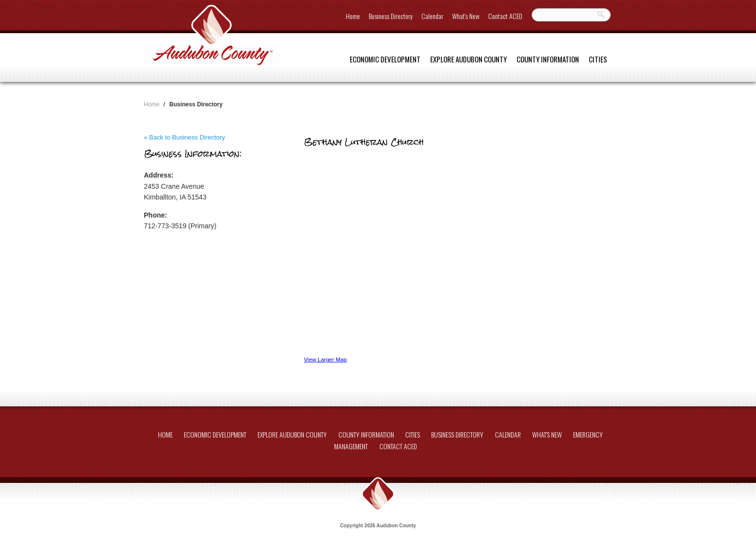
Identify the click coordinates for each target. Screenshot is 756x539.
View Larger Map (325, 359)
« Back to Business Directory (184, 137)
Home (353, 16)
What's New (465, 16)
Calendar (432, 16)
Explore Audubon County (468, 59)
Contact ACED (505, 16)
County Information (548, 59)
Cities (598, 59)
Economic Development (385, 59)
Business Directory (391, 16)
